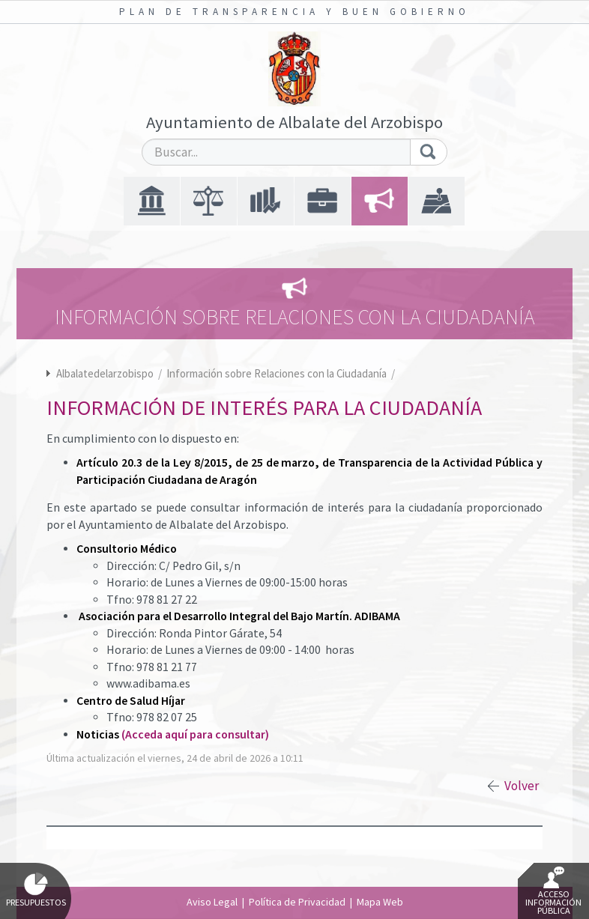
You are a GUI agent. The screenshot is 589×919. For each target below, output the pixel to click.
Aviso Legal (212, 902)
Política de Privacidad (297, 902)
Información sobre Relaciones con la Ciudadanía (277, 373)
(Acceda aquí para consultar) (195, 734)
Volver (521, 785)
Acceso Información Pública (553, 891)
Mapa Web (380, 902)
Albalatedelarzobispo (105, 373)
